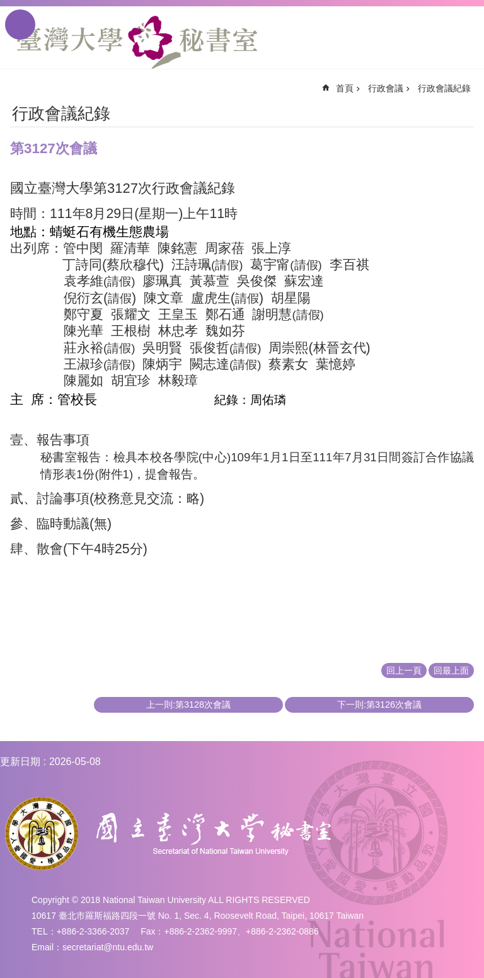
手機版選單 (20, 24)
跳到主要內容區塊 (6, 6)
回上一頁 (404, 670)
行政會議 (385, 88)
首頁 (345, 88)
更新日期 (20, 761)
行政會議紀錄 (444, 88)
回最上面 (451, 670)
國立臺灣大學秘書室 (137, 42)
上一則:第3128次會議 (188, 704)
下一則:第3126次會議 (379, 704)
